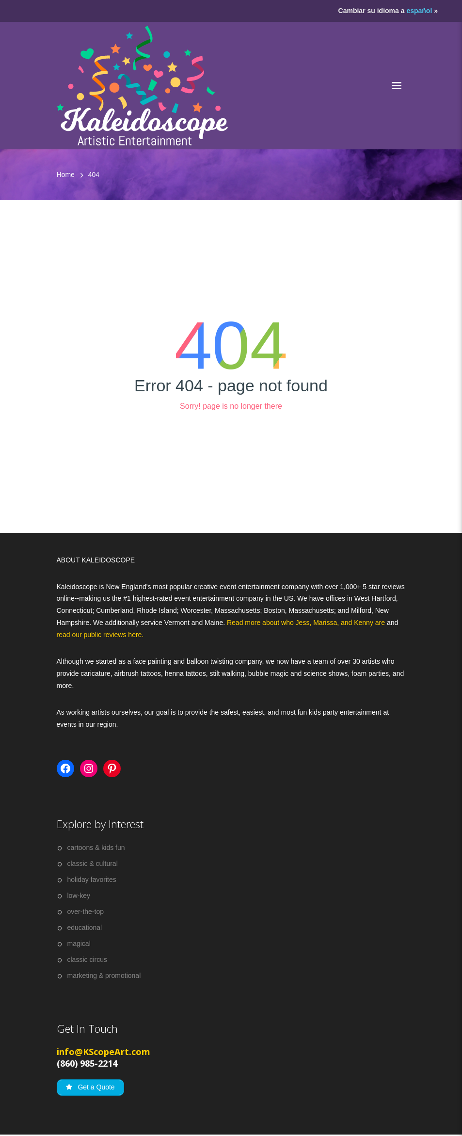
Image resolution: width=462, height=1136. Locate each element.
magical (79, 943)
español (419, 11)
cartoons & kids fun (96, 847)
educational (84, 927)
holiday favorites (91, 879)
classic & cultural (92, 863)
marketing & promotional (104, 975)
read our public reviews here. (100, 635)
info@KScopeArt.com (103, 1051)
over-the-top (85, 911)
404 (93, 174)
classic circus (87, 959)
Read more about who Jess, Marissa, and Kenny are (307, 622)
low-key (78, 895)
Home (66, 174)
